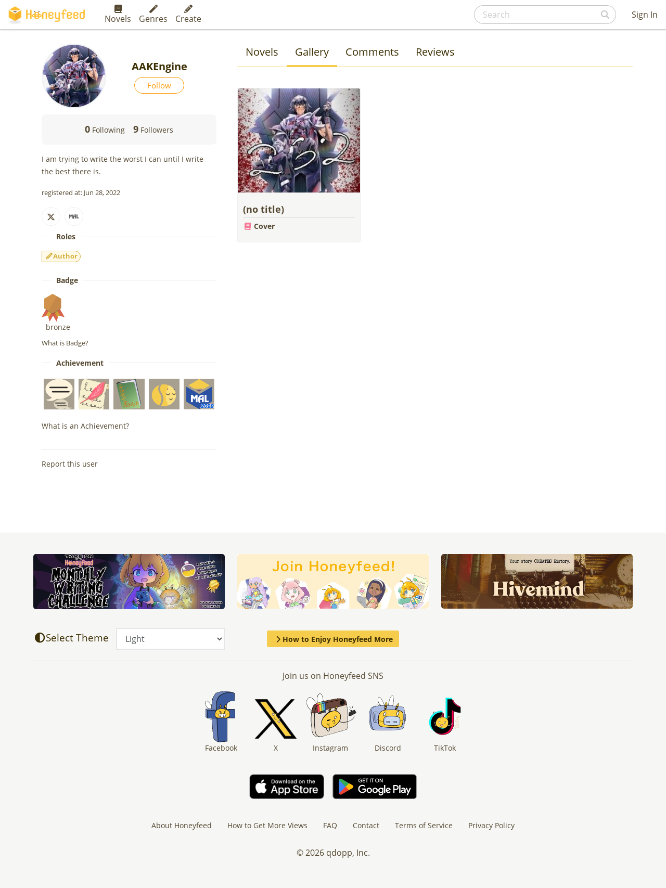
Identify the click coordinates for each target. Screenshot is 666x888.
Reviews (435, 52)
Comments (372, 52)
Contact (366, 825)
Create (188, 14)
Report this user (70, 464)
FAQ (330, 825)
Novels (118, 14)
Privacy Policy (491, 825)
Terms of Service (424, 825)
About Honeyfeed (181, 825)
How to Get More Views (267, 825)
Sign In (645, 14)
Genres (153, 14)
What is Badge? (65, 343)
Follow (159, 85)
